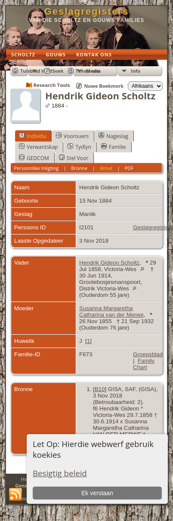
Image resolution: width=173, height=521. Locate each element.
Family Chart (143, 364)
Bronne (79, 168)
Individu (32, 136)
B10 (100, 389)
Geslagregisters (86, 11)
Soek (57, 71)
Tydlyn (79, 147)
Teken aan (88, 71)
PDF (129, 168)
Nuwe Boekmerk (104, 86)
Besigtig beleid (60, 473)
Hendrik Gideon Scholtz (109, 262)
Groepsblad (148, 354)
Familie (113, 147)
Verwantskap (38, 147)
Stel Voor (73, 158)
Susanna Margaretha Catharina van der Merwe (111, 311)
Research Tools (52, 85)
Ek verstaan (97, 493)
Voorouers (72, 136)
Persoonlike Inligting (36, 168)
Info (135, 71)
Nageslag (113, 136)
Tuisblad (30, 71)
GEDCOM (34, 158)
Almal (106, 168)
